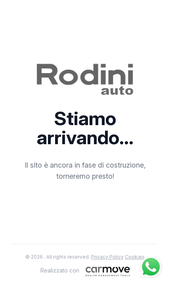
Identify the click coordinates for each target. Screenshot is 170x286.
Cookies (135, 257)
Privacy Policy (107, 257)
